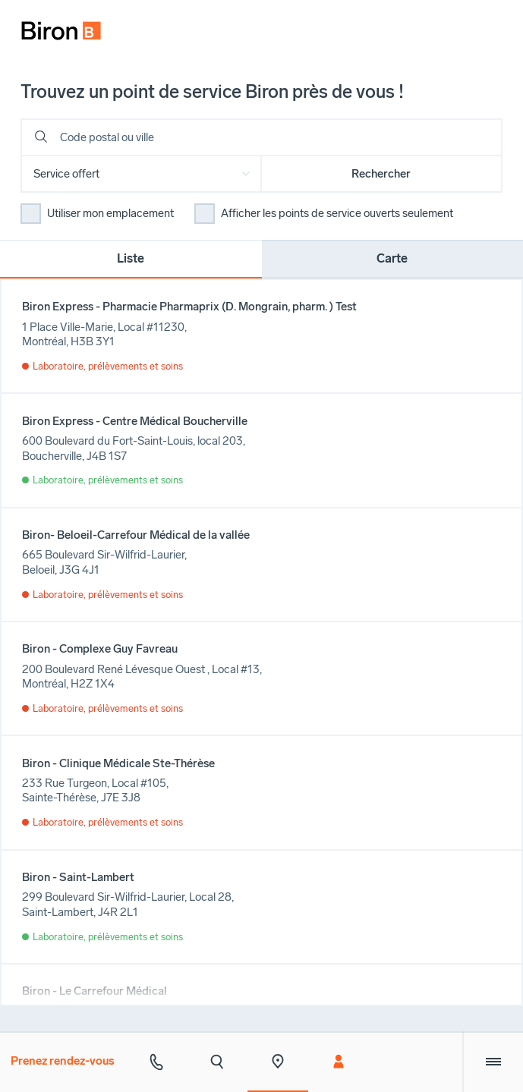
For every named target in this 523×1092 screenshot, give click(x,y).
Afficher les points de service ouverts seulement (337, 213)
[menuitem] (54, 24)
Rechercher (381, 174)
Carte (392, 258)
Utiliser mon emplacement (110, 213)
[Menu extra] (492, 1061)
